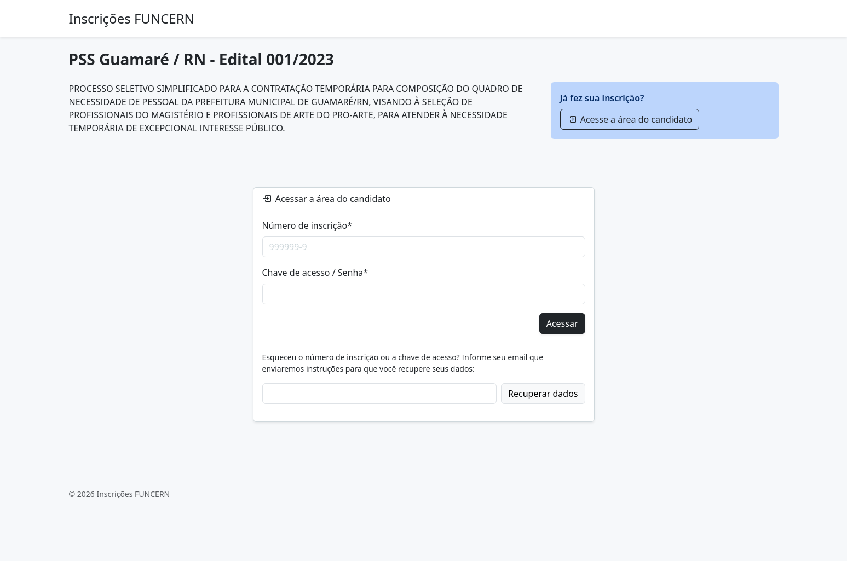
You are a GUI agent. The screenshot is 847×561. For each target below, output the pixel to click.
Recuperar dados (543, 394)
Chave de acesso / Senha (315, 273)
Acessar (562, 323)
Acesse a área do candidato (630, 119)
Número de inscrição (307, 225)
